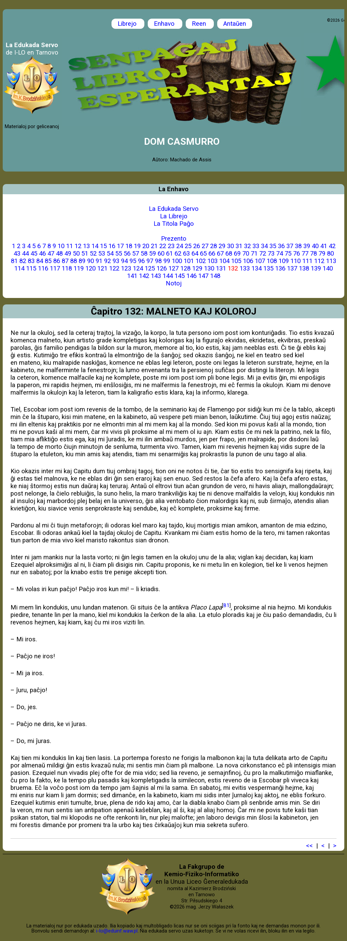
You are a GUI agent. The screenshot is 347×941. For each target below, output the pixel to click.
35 (272, 246)
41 (323, 246)
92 (107, 261)
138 (304, 268)
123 (126, 268)
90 (90, 261)
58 (144, 253)
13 (86, 246)
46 (42, 253)
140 (328, 268)
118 (67, 268)
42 (332, 246)
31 (239, 246)
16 (111, 246)
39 (306, 246)
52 (93, 253)
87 (65, 261)
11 (69, 246)
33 (255, 246)
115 (31, 268)
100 (177, 261)
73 (271, 253)
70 (245, 253)
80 (330, 253)
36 (281, 246)
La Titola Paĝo (174, 223)
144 (168, 276)
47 (50, 253)
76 (296, 253)
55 (118, 253)
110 (295, 261)
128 (185, 268)
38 (298, 246)
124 (138, 268)
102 (201, 261)
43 (17, 253)
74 (279, 253)
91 (99, 261)
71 (254, 253)
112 (319, 261)
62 (178, 253)
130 (209, 268)
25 (188, 246)
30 (230, 246)
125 (150, 268)
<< (309, 845)
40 (315, 246)
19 (137, 246)
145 (180, 276)
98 (158, 261)
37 (289, 246)
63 (186, 253)
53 (101, 253)
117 (55, 268)
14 (94, 246)
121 (102, 268)
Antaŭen (234, 23)
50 (76, 253)
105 (236, 261)
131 (221, 268)
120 (90, 268)
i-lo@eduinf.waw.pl (117, 931)
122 (114, 268)
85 (48, 261)
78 (313, 253)
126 (162, 268)
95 (132, 261)
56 (127, 253)
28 (213, 246)
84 (39, 261)
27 (205, 246)
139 (316, 268)
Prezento (173, 238)
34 (264, 246)
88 (73, 261)
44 (25, 253)
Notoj (174, 283)
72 (262, 253)
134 (256, 268)
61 (169, 253)
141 (132, 276)
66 (211, 253)
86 (56, 261)
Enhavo (165, 23)
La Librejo (173, 216)
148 (215, 276)
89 (82, 261)
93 (116, 261)
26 (196, 246)
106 (248, 261)
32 (247, 246)
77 (305, 253)
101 (189, 261)
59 (152, 253)
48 (59, 253)
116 (43, 268)
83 (31, 261)
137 (292, 268)
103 (212, 261)
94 (124, 261)
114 (19, 268)
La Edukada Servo (174, 209)
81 (14, 261)
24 (179, 246)
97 (149, 261)
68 (228, 253)
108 (272, 261)
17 (120, 246)
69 (237, 253)
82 (22, 261)
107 (260, 261)
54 (110, 253)
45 (33, 253)
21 (154, 246)
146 (191, 276)
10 (61, 246)
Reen (199, 23)
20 (145, 246)
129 (197, 268)
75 (288, 253)
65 (203, 253)
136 (280, 268)
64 (194, 253)
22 (162, 246)
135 (268, 268)
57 (135, 253)
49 (67, 253)
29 (222, 246)
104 (224, 261)
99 (166, 261)
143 (156, 276)
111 (307, 261)
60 (161, 253)
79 (322, 253)
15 (103, 246)
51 (84, 253)
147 (203, 276)
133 (245, 268)
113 (331, 261)
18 (128, 246)
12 (78, 246)
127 (173, 268)
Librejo (128, 23)
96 (141, 261)
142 (144, 276)
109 (284, 261)
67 (220, 253)
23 (171, 246)
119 (79, 268)
